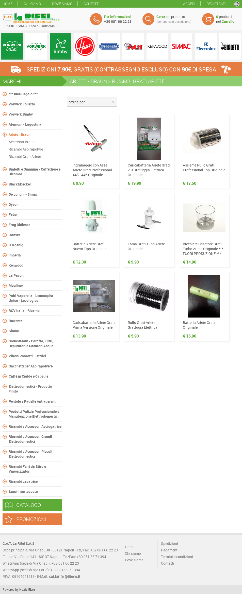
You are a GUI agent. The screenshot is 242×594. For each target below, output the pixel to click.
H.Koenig (16, 245)
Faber (13, 214)
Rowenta (16, 320)
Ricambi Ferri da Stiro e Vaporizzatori (27, 469)
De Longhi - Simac (23, 194)
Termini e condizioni (177, 556)
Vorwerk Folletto (22, 104)
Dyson (14, 204)
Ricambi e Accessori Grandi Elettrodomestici (30, 439)
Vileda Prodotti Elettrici (27, 356)
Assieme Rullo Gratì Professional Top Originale (204, 167)
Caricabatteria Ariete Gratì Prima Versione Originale (94, 325)
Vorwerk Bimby (21, 114)
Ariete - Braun (19, 134)
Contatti (92, 3)
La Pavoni (17, 275)
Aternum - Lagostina (25, 124)
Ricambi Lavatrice (23, 481)
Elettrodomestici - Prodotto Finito (30, 389)
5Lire (31, 589)
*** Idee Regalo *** (23, 93)
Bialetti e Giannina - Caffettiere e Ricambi (34, 171)
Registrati (216, 3)
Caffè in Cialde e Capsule (28, 376)
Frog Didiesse (19, 224)
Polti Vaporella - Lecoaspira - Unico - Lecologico (32, 298)
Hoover (14, 234)
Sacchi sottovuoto (23, 491)
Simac (14, 330)
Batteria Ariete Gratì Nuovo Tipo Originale (89, 246)
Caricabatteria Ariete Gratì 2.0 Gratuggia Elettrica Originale (149, 170)
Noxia (23, 589)
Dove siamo (62, 3)
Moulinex (16, 285)
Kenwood (16, 265)
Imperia (15, 255)
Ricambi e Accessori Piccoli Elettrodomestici (30, 454)
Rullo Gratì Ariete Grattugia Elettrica (142, 325)
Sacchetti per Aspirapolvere (31, 366)
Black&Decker (20, 184)
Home (7, 3)
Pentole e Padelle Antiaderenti (33, 401)
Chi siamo (32, 3)
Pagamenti (170, 550)
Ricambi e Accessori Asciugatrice (35, 426)
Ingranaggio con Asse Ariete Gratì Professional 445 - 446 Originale (92, 170)
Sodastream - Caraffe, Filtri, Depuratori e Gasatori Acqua (31, 343)
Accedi (189, 3)
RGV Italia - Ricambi (25, 310)
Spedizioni (169, 543)
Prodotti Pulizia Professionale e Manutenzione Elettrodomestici (34, 414)
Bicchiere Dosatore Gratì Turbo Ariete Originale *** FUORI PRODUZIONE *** (203, 249)
